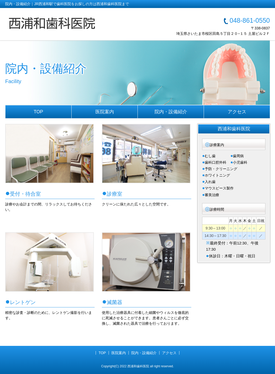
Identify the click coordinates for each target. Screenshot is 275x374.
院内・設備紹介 (171, 111)
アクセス (237, 111)
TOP (38, 111)
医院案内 (104, 111)
